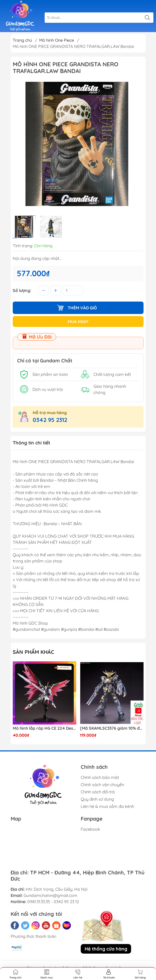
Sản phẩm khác (33, 652)
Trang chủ (22, 40)
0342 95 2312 (50, 419)
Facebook (90, 829)
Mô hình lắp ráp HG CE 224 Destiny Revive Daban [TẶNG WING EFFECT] (44, 728)
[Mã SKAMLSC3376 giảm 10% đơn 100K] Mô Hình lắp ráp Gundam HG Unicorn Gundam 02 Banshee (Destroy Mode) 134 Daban (112, 728)
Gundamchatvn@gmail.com (50, 895)
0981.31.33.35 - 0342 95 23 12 (53, 901)
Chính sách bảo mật (100, 777)
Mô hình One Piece (56, 40)
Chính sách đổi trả (98, 791)
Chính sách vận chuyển (102, 784)
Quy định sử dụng (97, 799)
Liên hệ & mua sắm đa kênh (107, 806)
